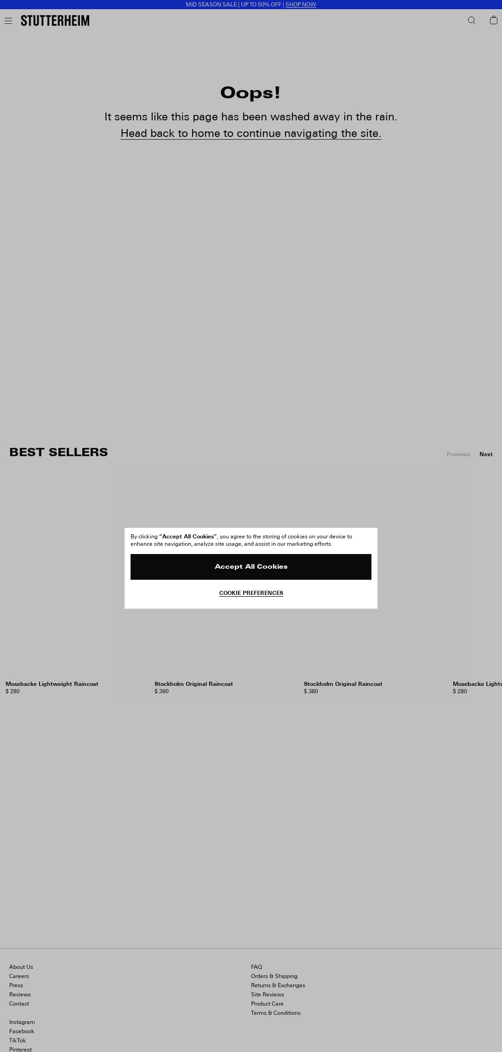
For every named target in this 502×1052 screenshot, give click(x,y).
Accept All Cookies (251, 567)
